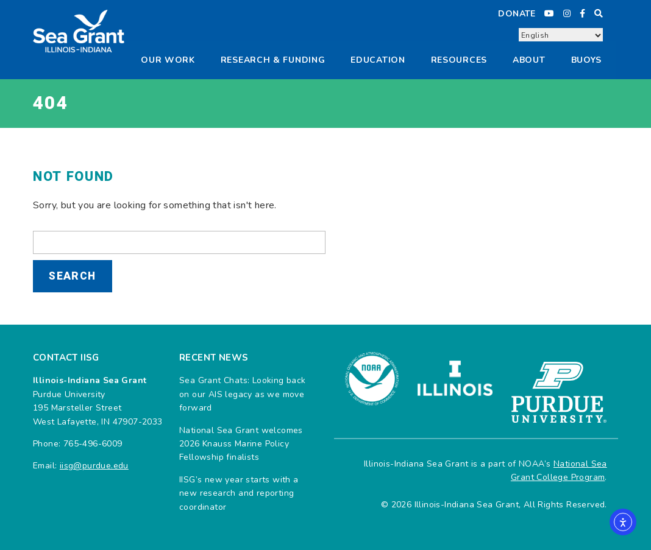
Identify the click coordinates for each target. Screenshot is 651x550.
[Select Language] (561, 35)
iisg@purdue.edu (94, 465)
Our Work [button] (168, 60)
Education (377, 60)
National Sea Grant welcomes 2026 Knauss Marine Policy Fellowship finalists (241, 444)
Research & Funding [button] (273, 60)
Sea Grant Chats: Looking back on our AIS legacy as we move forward (242, 394)
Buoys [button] (586, 60)
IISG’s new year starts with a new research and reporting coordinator (239, 493)
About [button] (529, 60)
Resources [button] (459, 60)
